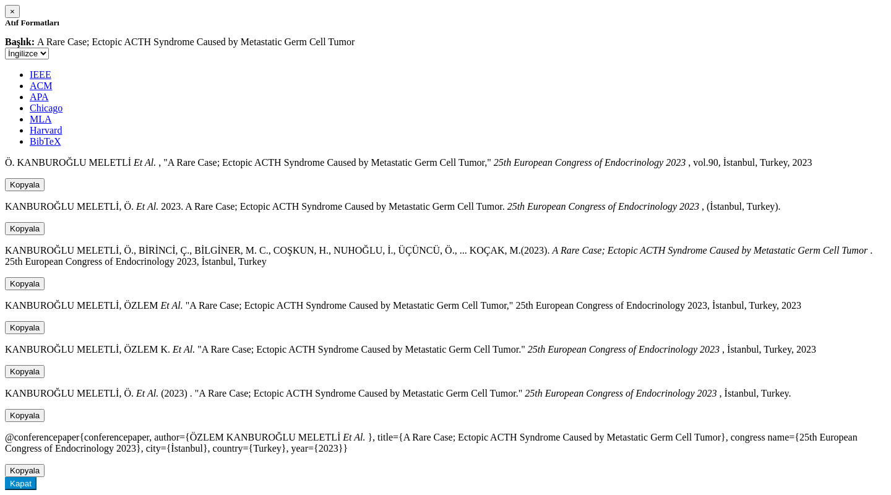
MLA (41, 119)
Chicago (46, 108)
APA (39, 97)
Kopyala (25, 184)
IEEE (40, 74)
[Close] (12, 11)
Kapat (21, 483)
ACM (41, 85)
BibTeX (45, 141)
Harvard (46, 130)
